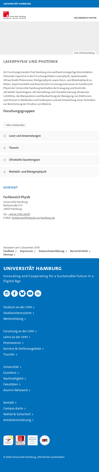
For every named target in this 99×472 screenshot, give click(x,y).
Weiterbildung (13, 319)
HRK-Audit (31, 438)
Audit (18, 437)
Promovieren (12, 343)
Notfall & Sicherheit (17, 414)
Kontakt (8, 402)
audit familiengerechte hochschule (8, 440)
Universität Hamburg (17, 3)
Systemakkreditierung (45, 437)
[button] (86, 3)
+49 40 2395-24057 (19, 214)
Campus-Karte (13, 408)
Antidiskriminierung (17, 420)
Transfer (9, 354)
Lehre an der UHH (15, 337)
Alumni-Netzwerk (15, 390)
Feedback (8, 251)
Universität (11, 367)
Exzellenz (9, 373)
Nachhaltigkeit (13, 378)
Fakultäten (10, 384)
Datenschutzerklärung (51, 251)
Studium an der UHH (17, 307)
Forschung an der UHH (18, 331)
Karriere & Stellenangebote (22, 349)
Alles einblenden (15, 125)
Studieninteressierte (17, 313)
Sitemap (8, 254)
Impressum (26, 251)
